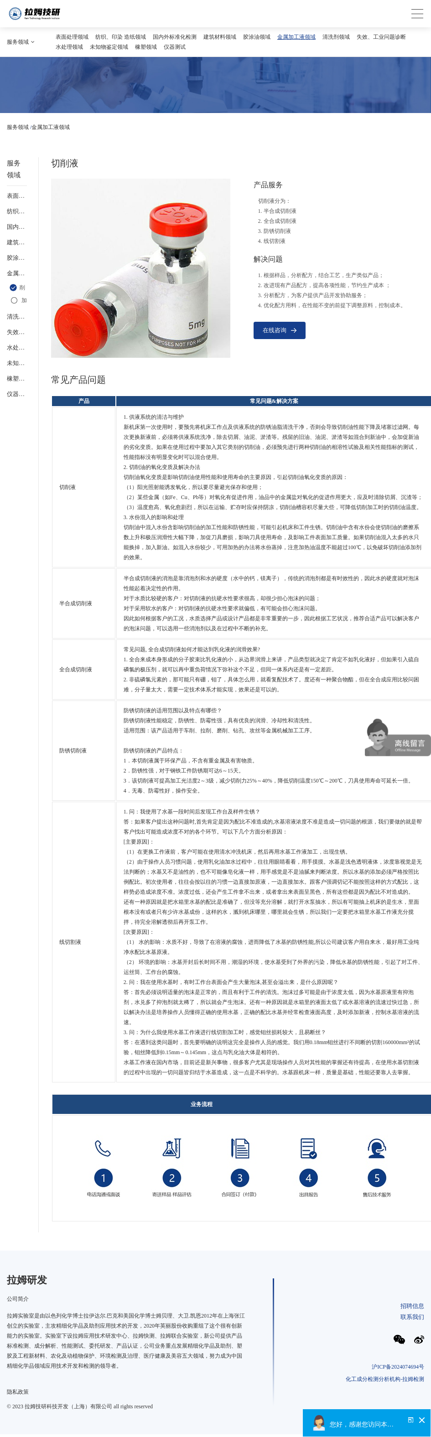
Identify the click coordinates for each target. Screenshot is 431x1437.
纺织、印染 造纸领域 (120, 37)
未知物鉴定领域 (109, 47)
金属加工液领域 (296, 37)
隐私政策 (18, 1392)
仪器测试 (175, 47)
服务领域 (18, 127)
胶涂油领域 (256, 37)
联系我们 (412, 1316)
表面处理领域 (72, 37)
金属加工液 (18, 300)
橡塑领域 (146, 47)
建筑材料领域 (219, 37)
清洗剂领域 (336, 37)
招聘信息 (412, 1306)
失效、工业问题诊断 (381, 37)
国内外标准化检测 (175, 37)
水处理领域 (69, 47)
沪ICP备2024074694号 (398, 1367)
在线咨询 (279, 330)
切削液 (17, 287)
